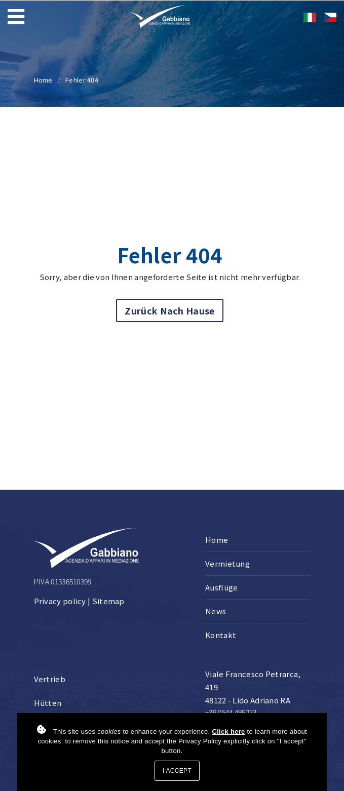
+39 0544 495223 (231, 712)
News (215, 611)
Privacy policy (60, 601)
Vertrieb (49, 679)
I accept (177, 770)
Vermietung (227, 563)
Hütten (48, 702)
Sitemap (108, 601)
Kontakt (220, 634)
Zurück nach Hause (169, 310)
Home (43, 80)
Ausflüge (221, 587)
